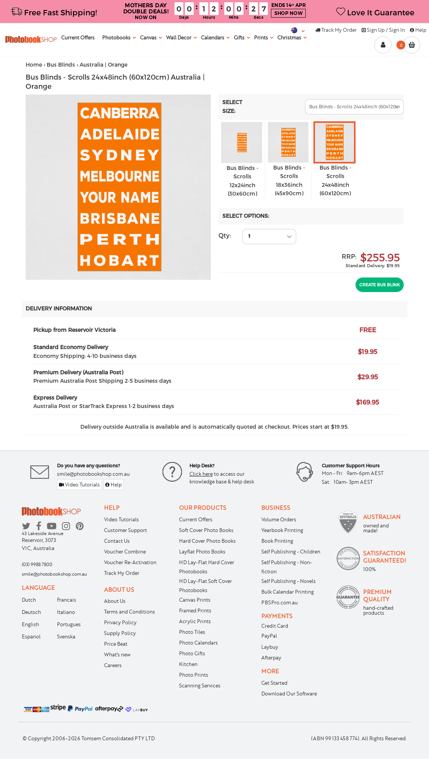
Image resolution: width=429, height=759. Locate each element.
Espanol (31, 636)
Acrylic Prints (195, 621)
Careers (113, 665)
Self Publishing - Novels (288, 581)
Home (34, 64)
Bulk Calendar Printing (287, 591)
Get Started (274, 682)
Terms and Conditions (129, 611)
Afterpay (271, 657)
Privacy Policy (120, 622)
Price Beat (115, 643)
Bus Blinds (61, 64)
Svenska (66, 636)
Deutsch (31, 612)
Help (418, 29)
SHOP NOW (288, 13)
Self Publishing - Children (290, 551)
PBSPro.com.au (279, 602)
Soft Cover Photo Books (206, 530)
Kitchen (188, 664)
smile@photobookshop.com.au (93, 473)
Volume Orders (278, 519)
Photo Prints (193, 674)
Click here (201, 473)
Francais (66, 599)
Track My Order (336, 29)
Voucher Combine (125, 551)
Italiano (66, 612)
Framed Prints (195, 610)
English (30, 624)
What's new (117, 654)
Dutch (29, 599)
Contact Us (117, 540)
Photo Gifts (192, 653)
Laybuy (269, 646)
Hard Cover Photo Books (207, 540)
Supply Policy (120, 633)
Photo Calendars (198, 642)
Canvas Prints (194, 599)
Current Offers (195, 519)
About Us (115, 600)
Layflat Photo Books (202, 551)
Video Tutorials (79, 484)
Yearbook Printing (282, 530)
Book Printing (277, 540)
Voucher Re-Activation (130, 562)
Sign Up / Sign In (383, 29)
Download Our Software (289, 693)
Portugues (69, 624)
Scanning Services (199, 685)
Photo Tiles (192, 631)
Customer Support (125, 530)
